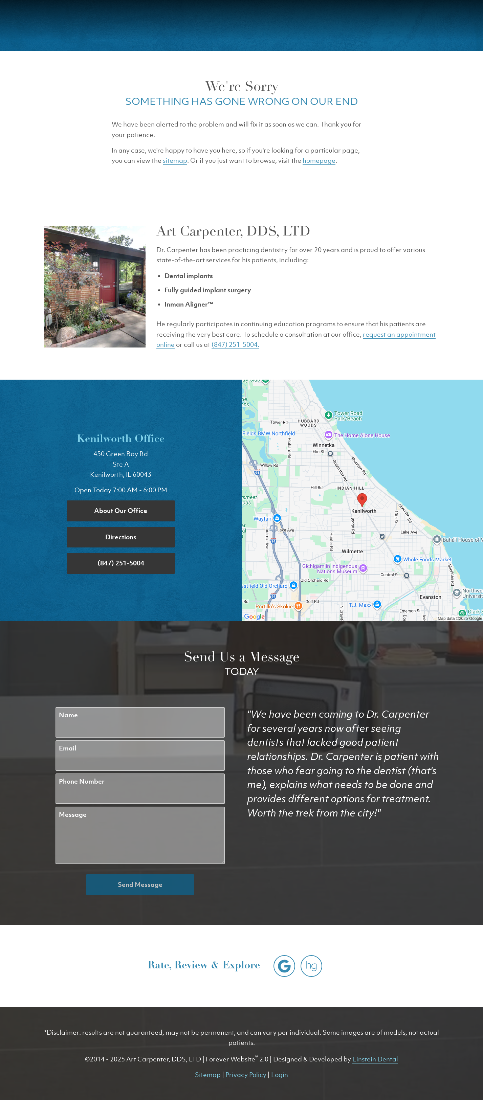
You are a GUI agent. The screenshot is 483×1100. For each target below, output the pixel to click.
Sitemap (208, 1075)
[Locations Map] (362, 499)
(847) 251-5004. (235, 344)
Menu (444, 25)
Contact (399, 25)
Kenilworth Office (120, 439)
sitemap (175, 160)
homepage (319, 160)
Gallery (251, 25)
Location (353, 25)
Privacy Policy (245, 1075)
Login (279, 1075)
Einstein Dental (375, 1059)
